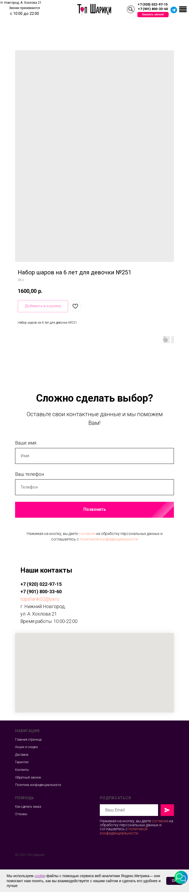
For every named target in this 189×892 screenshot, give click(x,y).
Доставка (21, 755)
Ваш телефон (29, 474)
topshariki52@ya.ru (39, 599)
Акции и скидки (26, 747)
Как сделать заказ (28, 806)
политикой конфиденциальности (109, 539)
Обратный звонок (28, 777)
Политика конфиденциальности (38, 785)
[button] (153, 14)
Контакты (22, 770)
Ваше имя (25, 443)
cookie (39, 876)
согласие (87, 533)
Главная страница (28, 739)
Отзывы (21, 814)
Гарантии (22, 762)
